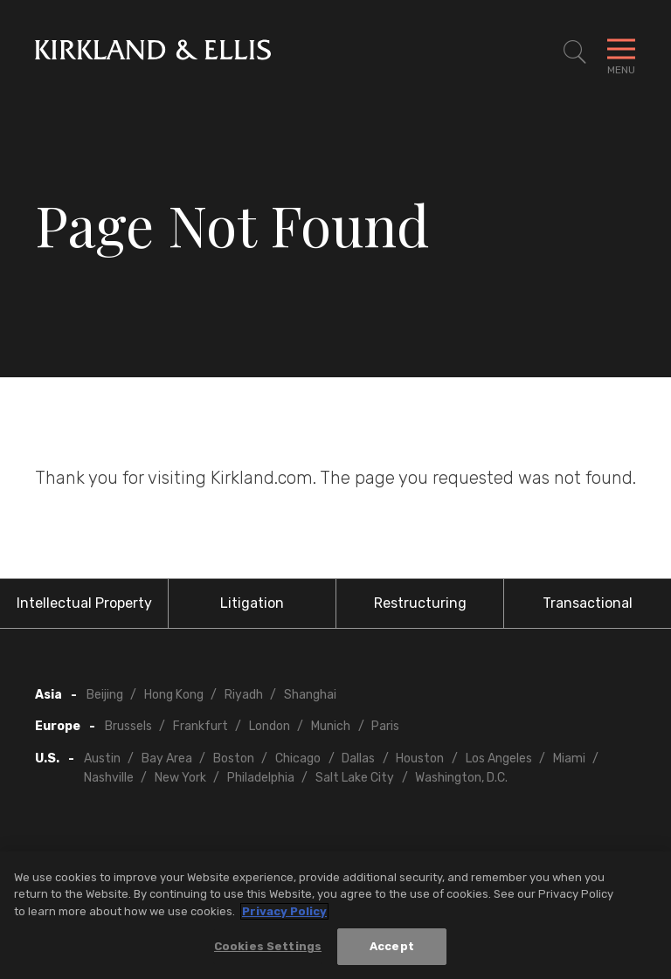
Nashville (109, 777)
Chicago (298, 758)
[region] (335, 915)
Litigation (252, 603)
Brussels (128, 726)
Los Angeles (499, 758)
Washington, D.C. (461, 777)
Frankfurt (200, 726)
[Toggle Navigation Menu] (621, 52)
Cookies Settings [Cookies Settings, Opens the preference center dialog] (268, 946)
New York (180, 777)
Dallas (358, 758)
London (269, 726)
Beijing (104, 694)
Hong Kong (174, 694)
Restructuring (420, 603)
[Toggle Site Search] (575, 52)
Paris (385, 726)
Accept (392, 946)
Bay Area (167, 758)
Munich (330, 726)
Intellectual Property (84, 603)
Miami (569, 758)
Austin (102, 758)
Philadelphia (260, 777)
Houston (420, 758)
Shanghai (310, 694)
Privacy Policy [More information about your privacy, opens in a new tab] (284, 911)
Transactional (588, 603)
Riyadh (244, 694)
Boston (233, 758)
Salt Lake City (354, 777)
